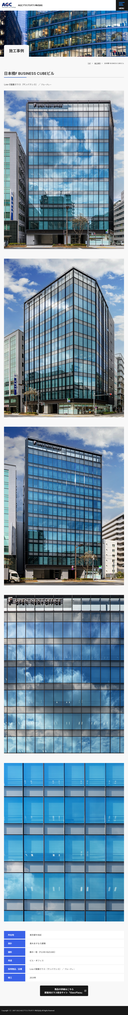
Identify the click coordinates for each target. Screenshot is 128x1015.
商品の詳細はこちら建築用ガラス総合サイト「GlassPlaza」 (64, 991)
